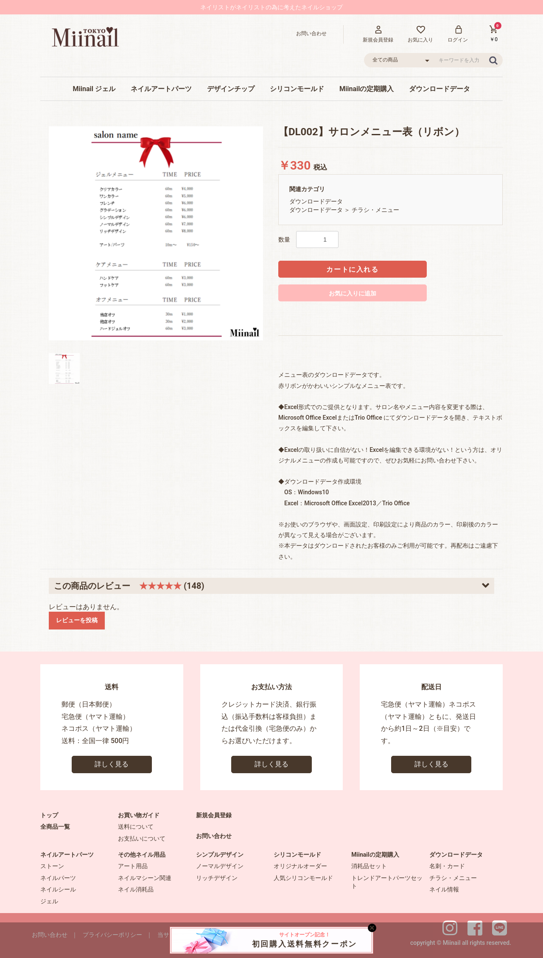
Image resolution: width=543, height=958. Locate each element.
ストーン (52, 866)
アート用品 (133, 866)
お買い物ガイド (139, 815)
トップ (49, 815)
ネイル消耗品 (136, 889)
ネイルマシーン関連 (144, 877)
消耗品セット (369, 866)
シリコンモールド (297, 89)
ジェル (49, 901)
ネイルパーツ (58, 877)
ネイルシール (58, 889)
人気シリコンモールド (303, 877)
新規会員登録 (214, 815)
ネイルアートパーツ (161, 89)
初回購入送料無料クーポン (305, 939)
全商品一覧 (55, 826)
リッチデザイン (217, 877)
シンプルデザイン (220, 854)
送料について (136, 826)
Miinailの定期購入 (366, 89)
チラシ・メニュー (375, 209)
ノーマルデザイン (220, 866)
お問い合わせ (214, 836)
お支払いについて (141, 838)
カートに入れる (352, 269)
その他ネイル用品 (141, 854)
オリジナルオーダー (300, 866)
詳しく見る (112, 764)
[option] (156, 233)
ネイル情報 (444, 889)
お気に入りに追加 (352, 293)
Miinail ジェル (94, 89)
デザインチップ (231, 89)
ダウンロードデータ (439, 89)
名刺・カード (447, 866)
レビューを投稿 (77, 620)
